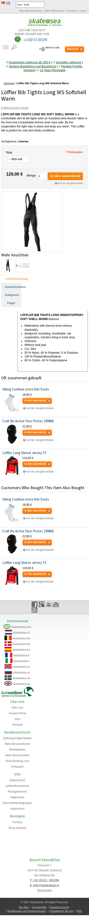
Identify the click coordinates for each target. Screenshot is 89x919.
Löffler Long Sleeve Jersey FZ (24, 452)
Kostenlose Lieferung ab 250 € (30, 62)
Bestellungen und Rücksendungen (26, 911)
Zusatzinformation (13, 286)
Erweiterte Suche (59, 907)
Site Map (24, 907)
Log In (83, 10)
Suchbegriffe (39, 907)
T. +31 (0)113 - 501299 (44, 880)
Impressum (17, 808)
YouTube (56, 604)
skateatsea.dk (21, 644)
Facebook (34, 604)
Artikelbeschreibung (13, 278)
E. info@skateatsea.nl (44, 885)
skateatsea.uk (21, 684)
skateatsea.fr (21, 655)
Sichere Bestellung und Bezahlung (32, 66)
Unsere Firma (17, 713)
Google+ (42, 604)
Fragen (11, 303)
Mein (17, 755)
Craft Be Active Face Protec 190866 (28, 421)
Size (8, 152)
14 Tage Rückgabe (53, 70)
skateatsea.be (21, 638)
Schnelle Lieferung (68, 62)
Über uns (17, 707)
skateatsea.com (21, 627)
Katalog (5, 47)
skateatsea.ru (21, 672)
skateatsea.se (21, 678)
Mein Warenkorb (54, 10)
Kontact (17, 822)
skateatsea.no (21, 666)
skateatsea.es (21, 649)
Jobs (17, 719)
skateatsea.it (21, 661)
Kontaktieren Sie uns (61, 911)
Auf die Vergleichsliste (70, 183)
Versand (17, 724)
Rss (34, 610)
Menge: (31, 175)
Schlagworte (12, 295)
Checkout (71, 10)
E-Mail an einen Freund (14, 107)
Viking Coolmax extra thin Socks (25, 389)
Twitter (49, 604)
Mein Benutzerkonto (30, 10)
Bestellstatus (17, 749)
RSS (79, 911)
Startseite (9, 83)
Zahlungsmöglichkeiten (17, 738)
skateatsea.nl (21, 632)
